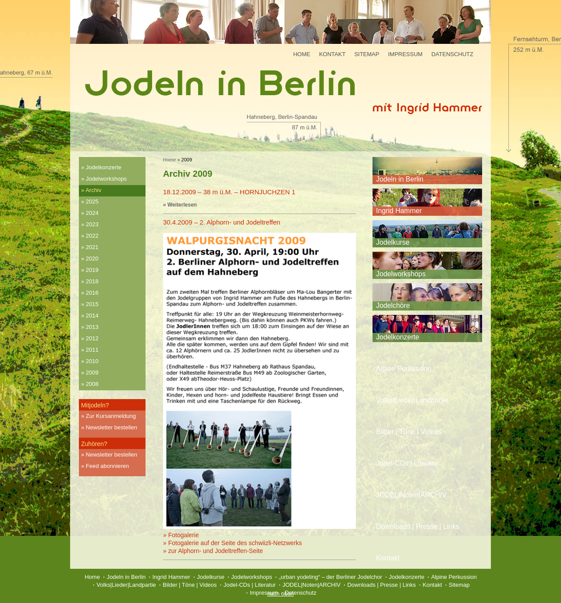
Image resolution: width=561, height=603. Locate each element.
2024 (92, 213)
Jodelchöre (393, 305)
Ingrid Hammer (399, 210)
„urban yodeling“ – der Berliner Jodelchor (330, 577)
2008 (92, 384)
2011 (92, 349)
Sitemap (366, 54)
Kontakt (332, 54)
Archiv (93, 190)
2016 (92, 292)
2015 (92, 304)
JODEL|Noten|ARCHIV (411, 495)
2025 (92, 201)
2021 (92, 247)
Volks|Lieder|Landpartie (412, 400)
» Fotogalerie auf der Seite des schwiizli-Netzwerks (232, 542)
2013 (92, 327)
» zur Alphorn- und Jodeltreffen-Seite (213, 550)
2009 (92, 372)
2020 (92, 258)
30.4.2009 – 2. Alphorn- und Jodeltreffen (221, 222)
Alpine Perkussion (403, 368)
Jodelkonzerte (103, 167)
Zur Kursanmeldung (111, 416)
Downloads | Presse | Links (417, 526)
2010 (92, 361)
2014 (92, 315)
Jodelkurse (392, 242)
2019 (92, 270)
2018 (92, 281)
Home (301, 54)
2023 (92, 224)
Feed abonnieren (107, 466)
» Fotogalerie (181, 535)
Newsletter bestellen (111, 427)
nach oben (280, 593)
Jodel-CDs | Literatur (408, 463)
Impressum (405, 54)
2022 (92, 235)
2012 (92, 338)
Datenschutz (452, 54)
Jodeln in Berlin (399, 179)
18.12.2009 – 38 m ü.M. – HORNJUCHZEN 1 (229, 192)
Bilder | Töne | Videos (409, 431)
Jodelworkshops (106, 178)
